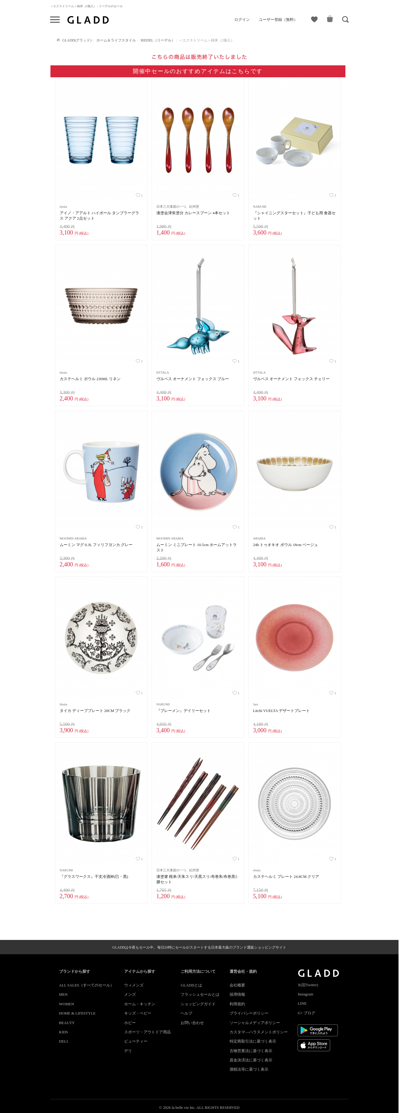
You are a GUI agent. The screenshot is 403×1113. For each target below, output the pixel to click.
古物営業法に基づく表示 (251, 1051)
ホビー (130, 1022)
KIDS (63, 1032)
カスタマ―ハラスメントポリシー (259, 1032)
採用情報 (237, 994)
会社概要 (237, 985)
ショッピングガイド (198, 1004)
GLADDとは (191, 985)
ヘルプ (186, 1013)
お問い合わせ (192, 1022)
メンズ (130, 994)
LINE (302, 1003)
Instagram (305, 994)
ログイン (242, 19)
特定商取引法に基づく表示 (253, 1041)
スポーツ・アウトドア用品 (147, 1032)
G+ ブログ (306, 1013)
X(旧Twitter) (308, 985)
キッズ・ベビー (137, 1013)
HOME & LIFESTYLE (77, 1013)
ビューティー (135, 1041)
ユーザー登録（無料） (278, 19)
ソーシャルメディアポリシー (255, 1022)
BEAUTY (67, 1022)
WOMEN (66, 1004)
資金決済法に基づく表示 (251, 1060)
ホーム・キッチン (139, 1004)
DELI (63, 1041)
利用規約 (237, 1004)
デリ (128, 1051)
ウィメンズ (134, 985)
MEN (63, 994)
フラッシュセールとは (200, 994)
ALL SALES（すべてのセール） (86, 985)
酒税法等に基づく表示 (249, 1069)
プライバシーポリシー (249, 1013)
